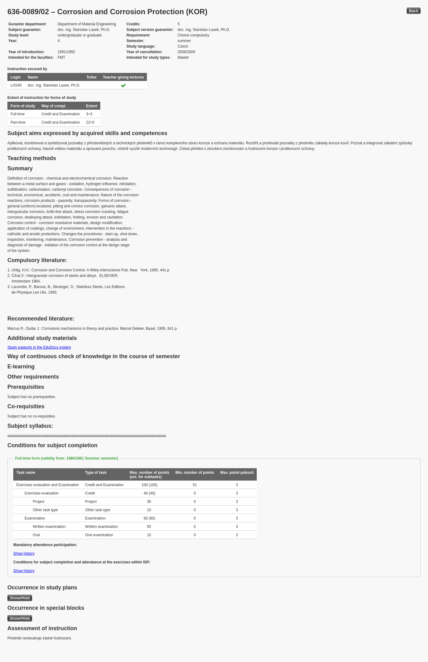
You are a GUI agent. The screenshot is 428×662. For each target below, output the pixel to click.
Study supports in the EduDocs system (39, 347)
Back (413, 10)
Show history (24, 553)
